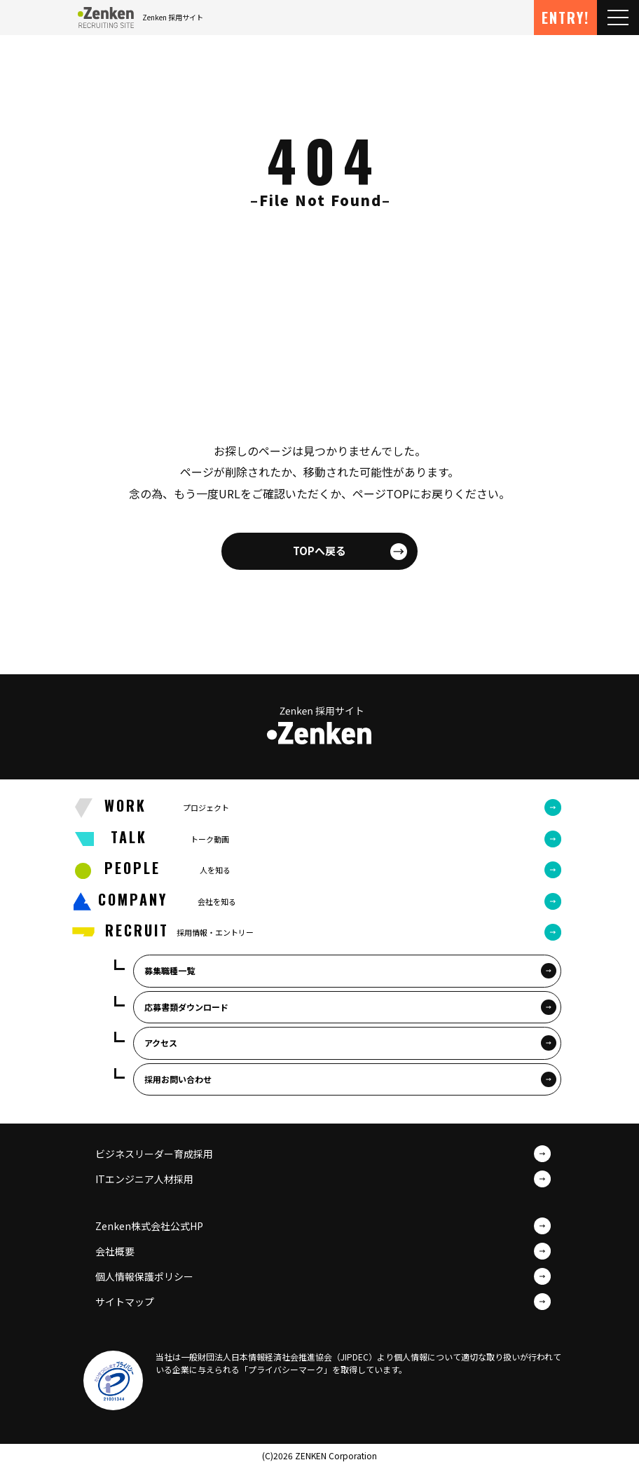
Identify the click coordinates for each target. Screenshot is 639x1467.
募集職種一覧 (169, 970)
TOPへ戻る (319, 550)
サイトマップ (124, 1302)
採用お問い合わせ (178, 1079)
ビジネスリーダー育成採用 (154, 1154)
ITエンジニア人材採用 (144, 1179)
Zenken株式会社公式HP (149, 1226)
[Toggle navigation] (618, 17)
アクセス (160, 1043)
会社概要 (115, 1251)
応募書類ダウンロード (186, 1007)
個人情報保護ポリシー (144, 1276)
